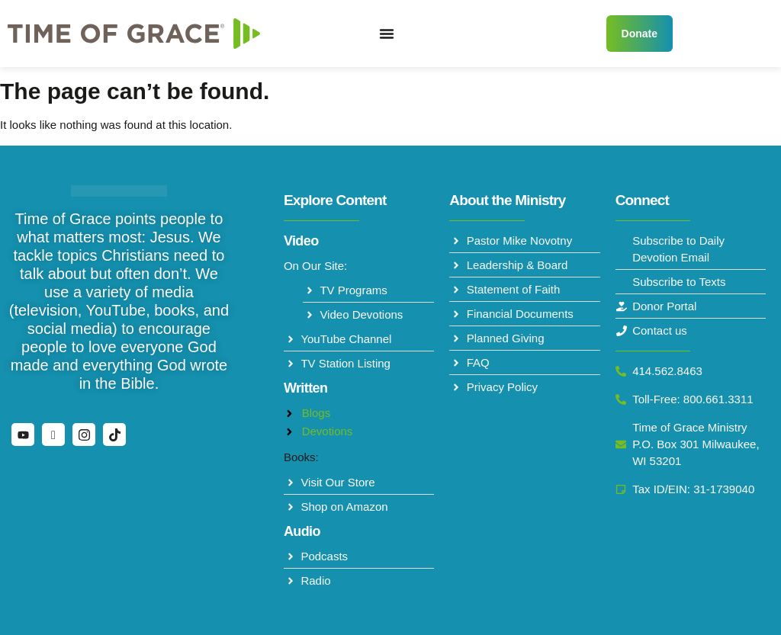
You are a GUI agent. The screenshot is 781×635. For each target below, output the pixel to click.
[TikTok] (114, 434)
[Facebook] (53, 434)
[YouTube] (22, 434)
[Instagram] (83, 434)
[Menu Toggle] (386, 33)
